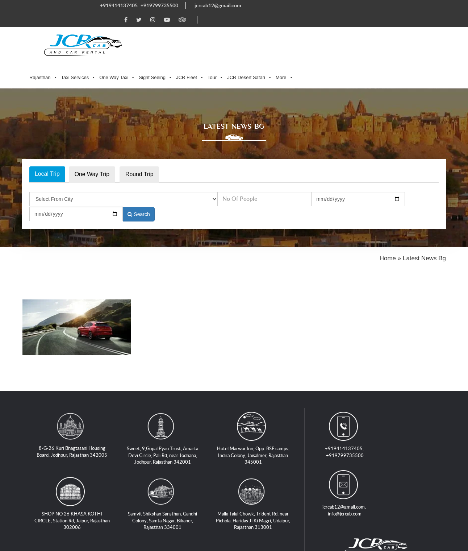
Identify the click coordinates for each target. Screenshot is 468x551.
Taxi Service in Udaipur (218, 505)
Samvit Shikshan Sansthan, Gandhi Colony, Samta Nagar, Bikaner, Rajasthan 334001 (163, 468)
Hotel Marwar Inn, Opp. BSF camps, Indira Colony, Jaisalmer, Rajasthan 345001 (254, 403)
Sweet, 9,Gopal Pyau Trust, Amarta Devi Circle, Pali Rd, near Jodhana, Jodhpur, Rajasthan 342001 (163, 403)
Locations (44, 513)
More (390, 29)
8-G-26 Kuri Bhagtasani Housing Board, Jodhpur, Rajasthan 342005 (73, 399)
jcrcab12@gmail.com (218, 5)
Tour (321, 29)
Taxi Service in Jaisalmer (288, 505)
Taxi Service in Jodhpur (86, 505)
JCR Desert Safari (355, 29)
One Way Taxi (223, 29)
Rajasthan (149, 29)
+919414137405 (119, 5)
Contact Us (80, 513)
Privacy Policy (123, 513)
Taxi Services (184, 29)
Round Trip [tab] (140, 133)
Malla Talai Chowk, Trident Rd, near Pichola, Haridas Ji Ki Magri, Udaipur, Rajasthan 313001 (254, 468)
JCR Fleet (296, 29)
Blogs (336, 505)
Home (39, 505)
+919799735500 (159, 5)
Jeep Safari (367, 505)
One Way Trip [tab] (92, 133)
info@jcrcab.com (408, 403)
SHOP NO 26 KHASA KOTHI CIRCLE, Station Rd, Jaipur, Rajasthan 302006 (72, 465)
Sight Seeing (262, 29)
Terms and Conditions (179, 513)
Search (420, 158)
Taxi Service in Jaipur (152, 505)
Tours (398, 505)
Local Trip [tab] (47, 132)
